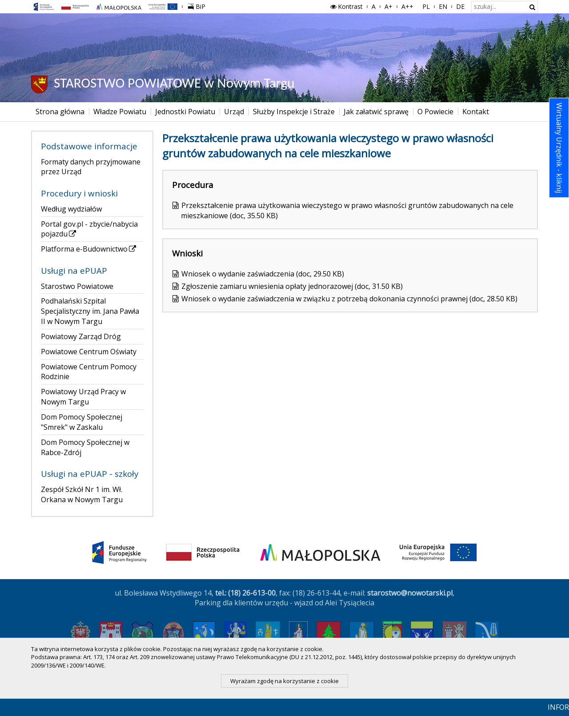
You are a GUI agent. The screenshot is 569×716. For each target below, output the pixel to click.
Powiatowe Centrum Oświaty (88, 351)
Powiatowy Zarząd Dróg (81, 336)
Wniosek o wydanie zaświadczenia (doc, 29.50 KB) (262, 274)
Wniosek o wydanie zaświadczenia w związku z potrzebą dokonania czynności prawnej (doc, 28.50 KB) (349, 299)
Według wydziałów (71, 209)
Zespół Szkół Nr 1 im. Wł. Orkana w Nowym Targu (82, 494)
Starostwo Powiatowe (77, 286)
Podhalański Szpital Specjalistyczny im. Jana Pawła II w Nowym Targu (90, 311)
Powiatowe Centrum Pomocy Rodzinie (88, 372)
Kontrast (346, 6)
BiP (198, 5)
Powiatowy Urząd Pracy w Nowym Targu (83, 397)
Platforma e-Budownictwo (89, 249)
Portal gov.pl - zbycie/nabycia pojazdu (89, 229)
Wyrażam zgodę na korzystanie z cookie (284, 681)
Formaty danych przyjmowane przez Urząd (90, 167)
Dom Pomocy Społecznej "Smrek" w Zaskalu (81, 422)
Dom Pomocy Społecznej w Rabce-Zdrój (85, 447)
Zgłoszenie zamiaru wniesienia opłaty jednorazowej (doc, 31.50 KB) (292, 286)
